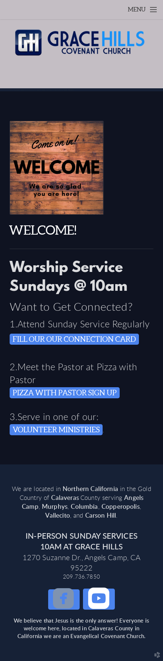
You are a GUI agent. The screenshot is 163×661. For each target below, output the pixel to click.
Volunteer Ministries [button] (56, 430)
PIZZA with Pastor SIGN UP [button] (65, 393)
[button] (64, 599)
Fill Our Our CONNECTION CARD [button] (74, 339)
